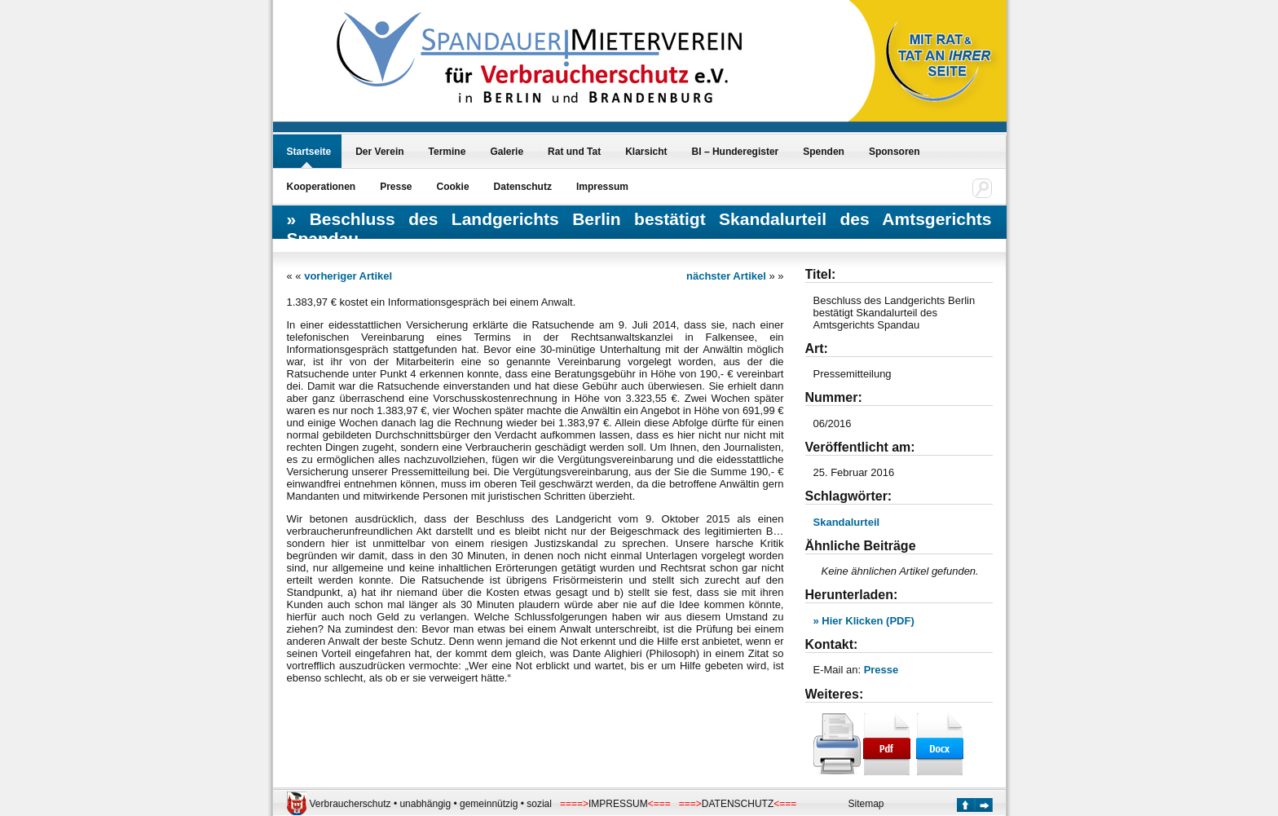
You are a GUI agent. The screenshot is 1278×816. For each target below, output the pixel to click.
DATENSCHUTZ (737, 803)
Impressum (602, 186)
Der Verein (379, 151)
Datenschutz (523, 186)
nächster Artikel (726, 276)
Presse (396, 186)
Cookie (453, 186)
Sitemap (866, 803)
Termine (447, 151)
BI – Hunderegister (735, 151)
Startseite (309, 151)
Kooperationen (321, 186)
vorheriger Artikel (348, 276)
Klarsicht (646, 151)
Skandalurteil (846, 522)
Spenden (823, 151)
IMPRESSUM (618, 803)
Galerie (506, 151)
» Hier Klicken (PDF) (863, 621)
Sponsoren (894, 151)
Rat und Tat (574, 151)
